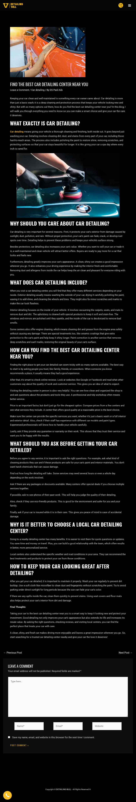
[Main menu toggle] (129, 5)
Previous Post (12, 653)
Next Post (126, 653)
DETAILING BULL (64, 788)
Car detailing (37, 90)
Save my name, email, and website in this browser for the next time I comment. (53, 736)
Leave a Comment (19, 90)
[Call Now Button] (7, 795)
